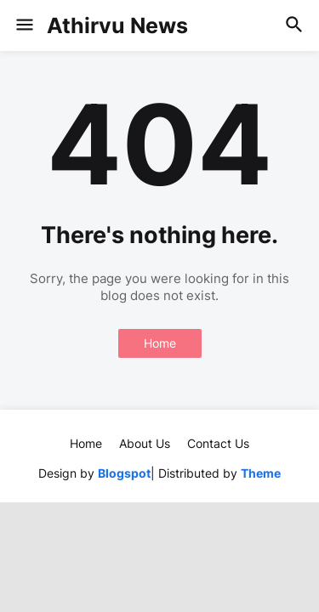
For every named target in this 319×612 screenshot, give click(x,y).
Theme (261, 473)
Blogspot (124, 473)
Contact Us (218, 443)
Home (160, 343)
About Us (144, 443)
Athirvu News (117, 25)
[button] (23, 25)
